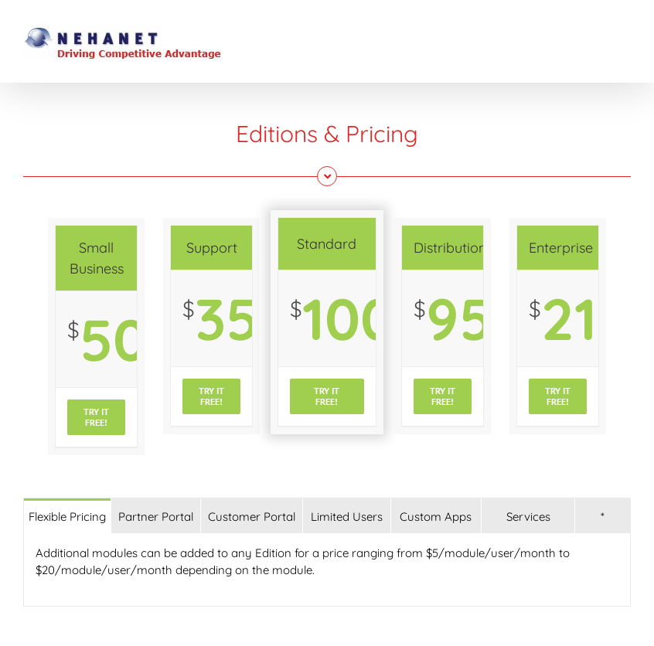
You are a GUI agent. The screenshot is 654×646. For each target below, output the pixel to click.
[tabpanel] (327, 570)
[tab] (67, 515)
